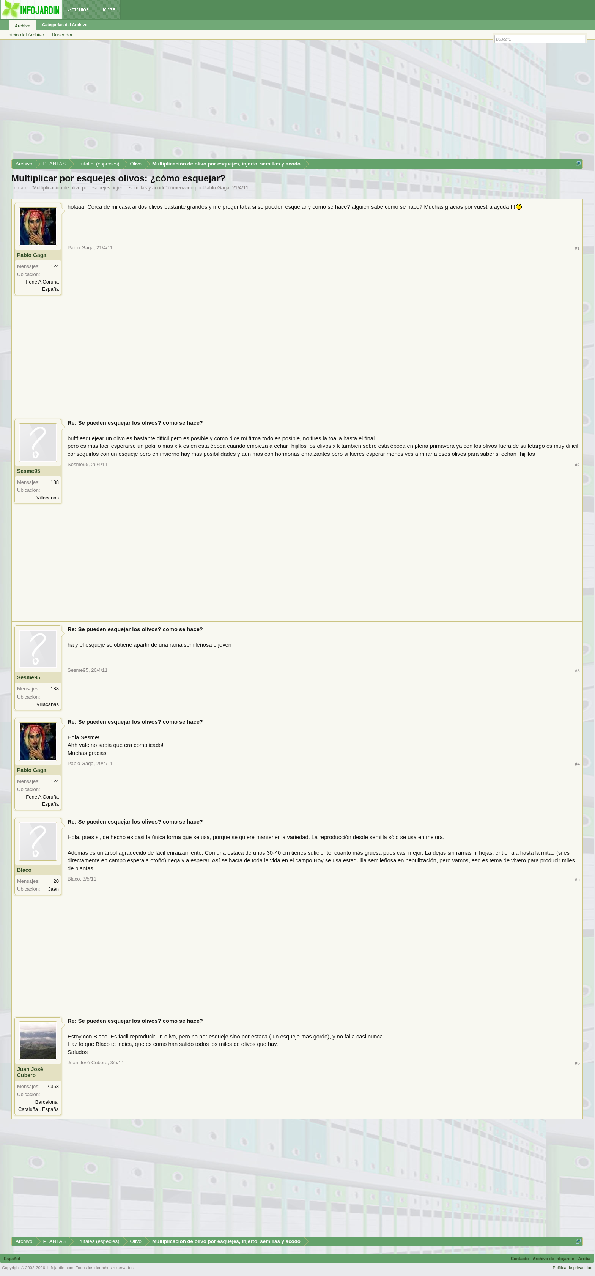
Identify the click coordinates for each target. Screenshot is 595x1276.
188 (54, 482)
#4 (577, 764)
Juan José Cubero (30, 1072)
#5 (577, 879)
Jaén (53, 889)
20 (56, 881)
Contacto (520, 1258)
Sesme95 (28, 471)
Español (12, 1258)
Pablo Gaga (216, 188)
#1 (577, 248)
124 (54, 266)
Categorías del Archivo (64, 24)
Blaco (24, 870)
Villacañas (47, 498)
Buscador (62, 35)
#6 (577, 1063)
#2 (577, 465)
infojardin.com (60, 1267)
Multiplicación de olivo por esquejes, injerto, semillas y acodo (99, 188)
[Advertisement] (239, 102)
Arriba (584, 1258)
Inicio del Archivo (25, 35)
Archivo (22, 26)
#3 (577, 670)
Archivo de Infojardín (554, 1258)
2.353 (52, 1086)
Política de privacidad (572, 1267)
